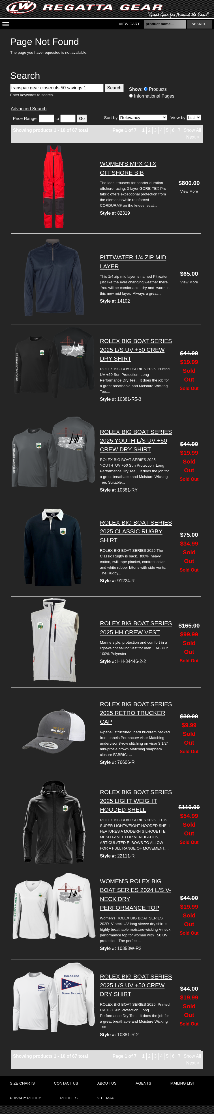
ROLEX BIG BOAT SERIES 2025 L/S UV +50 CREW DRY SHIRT (136, 350)
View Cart (129, 24)
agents (143, 1083)
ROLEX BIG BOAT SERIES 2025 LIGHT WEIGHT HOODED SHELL (136, 801)
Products (155, 89)
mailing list (182, 1083)
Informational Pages (151, 96)
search (199, 24)
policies (69, 1098)
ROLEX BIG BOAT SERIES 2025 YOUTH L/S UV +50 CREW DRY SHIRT (136, 440)
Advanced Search (28, 108)
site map (105, 1098)
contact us (66, 1083)
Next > (193, 137)
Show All (192, 130)
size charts (22, 1083)
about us (107, 1083)
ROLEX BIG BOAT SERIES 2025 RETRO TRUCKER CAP (136, 713)
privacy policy (25, 1098)
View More (189, 191)
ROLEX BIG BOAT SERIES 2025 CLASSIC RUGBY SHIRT (136, 531)
